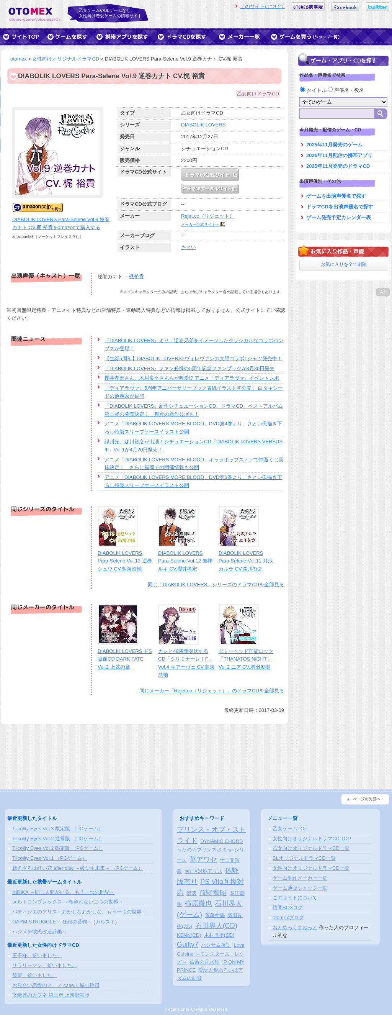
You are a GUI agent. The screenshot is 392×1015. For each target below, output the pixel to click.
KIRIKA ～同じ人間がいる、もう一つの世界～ (63, 892)
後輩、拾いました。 (34, 975)
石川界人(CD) (216, 926)
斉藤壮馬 (215, 915)
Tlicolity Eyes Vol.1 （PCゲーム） (49, 858)
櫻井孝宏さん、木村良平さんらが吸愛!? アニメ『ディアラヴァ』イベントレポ (192, 378)
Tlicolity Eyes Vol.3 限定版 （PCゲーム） (57, 828)
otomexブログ (288, 917)
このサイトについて (262, 6)
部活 (191, 893)
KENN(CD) (189, 935)
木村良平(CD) (219, 935)
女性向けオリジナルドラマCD (65, 59)
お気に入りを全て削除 (344, 264)
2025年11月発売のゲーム (334, 145)
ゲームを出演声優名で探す (336, 196)
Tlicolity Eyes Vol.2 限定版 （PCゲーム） (57, 848)
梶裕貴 (136, 276)
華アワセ (203, 859)
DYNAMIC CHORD (221, 841)
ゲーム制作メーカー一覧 (300, 878)
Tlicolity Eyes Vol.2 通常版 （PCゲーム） (57, 838)
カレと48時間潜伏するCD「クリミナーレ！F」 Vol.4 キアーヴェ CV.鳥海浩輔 (186, 659)
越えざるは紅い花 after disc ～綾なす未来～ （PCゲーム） (77, 868)
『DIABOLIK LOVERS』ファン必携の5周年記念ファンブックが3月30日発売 (189, 368)
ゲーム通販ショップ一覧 (300, 888)
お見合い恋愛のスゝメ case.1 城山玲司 (56, 985)
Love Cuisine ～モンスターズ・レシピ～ (211, 953)
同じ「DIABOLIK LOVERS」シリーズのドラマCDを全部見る (216, 584)
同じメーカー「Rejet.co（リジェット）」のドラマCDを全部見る (211, 691)
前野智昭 (213, 893)
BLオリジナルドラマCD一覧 (304, 858)
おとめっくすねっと (295, 927)
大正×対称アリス (203, 871)
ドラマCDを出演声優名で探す (339, 207)
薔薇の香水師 (204, 962)
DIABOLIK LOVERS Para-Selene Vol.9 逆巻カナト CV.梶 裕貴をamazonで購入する (60, 219)
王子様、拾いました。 (37, 955)
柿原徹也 (198, 903)
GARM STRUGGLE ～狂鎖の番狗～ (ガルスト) (64, 922)
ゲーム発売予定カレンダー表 (338, 217)
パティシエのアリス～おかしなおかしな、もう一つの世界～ (79, 912)
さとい (188, 247)
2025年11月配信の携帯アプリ (339, 155)
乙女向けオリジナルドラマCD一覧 (311, 848)
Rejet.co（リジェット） (207, 216)
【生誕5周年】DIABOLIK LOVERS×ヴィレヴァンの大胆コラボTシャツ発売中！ (193, 358)
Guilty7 (187, 944)
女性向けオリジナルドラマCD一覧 (311, 868)
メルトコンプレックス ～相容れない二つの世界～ (67, 902)
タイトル (314, 90)
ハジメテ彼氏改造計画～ (39, 932)
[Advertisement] (343, 347)
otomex (18, 59)
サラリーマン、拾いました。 (44, 965)
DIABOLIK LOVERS (203, 125)
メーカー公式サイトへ (200, 224)
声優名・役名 (346, 90)
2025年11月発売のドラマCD (338, 166)
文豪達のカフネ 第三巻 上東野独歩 (51, 995)
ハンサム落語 (216, 945)
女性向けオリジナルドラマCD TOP (312, 838)
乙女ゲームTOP (290, 828)
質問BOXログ (288, 907)
